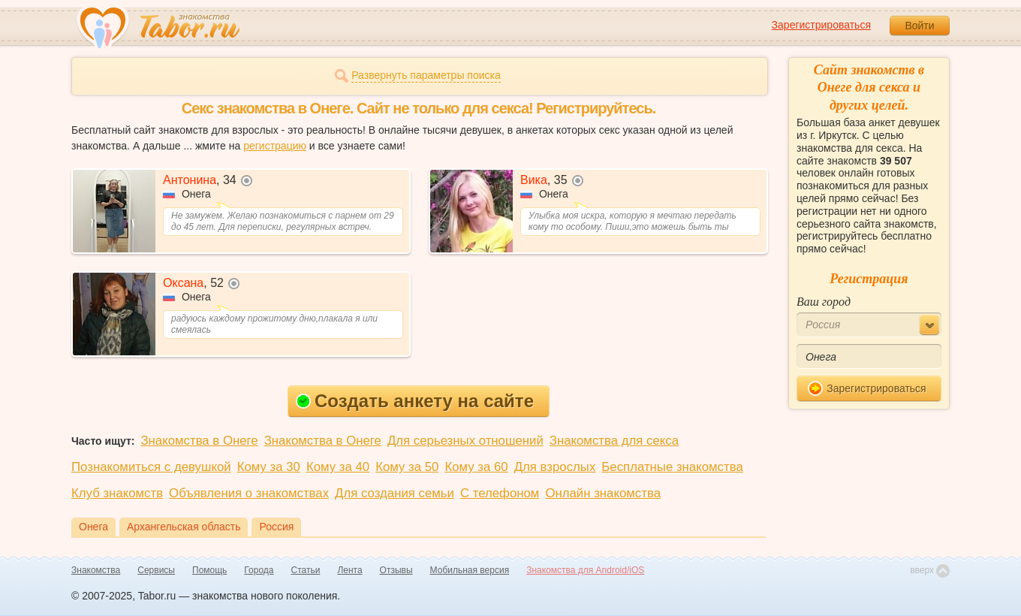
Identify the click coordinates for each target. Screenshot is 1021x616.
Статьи (306, 570)
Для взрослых (555, 467)
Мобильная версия (470, 570)
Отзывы (396, 570)
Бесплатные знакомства (671, 467)
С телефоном (499, 493)
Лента (349, 570)
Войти (919, 26)
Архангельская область (183, 527)
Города (258, 570)
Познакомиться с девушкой (151, 467)
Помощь (209, 570)
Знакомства (95, 570)
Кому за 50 (406, 467)
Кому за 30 (268, 467)
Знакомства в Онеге (199, 440)
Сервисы (156, 570)
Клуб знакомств (117, 493)
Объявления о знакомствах (249, 493)
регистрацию (274, 146)
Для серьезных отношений (465, 440)
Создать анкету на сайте (415, 401)
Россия (276, 527)
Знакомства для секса (614, 440)
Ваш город (824, 301)
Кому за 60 (475, 467)
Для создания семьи (394, 493)
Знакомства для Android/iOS (585, 570)
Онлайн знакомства (603, 493)
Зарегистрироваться (821, 25)
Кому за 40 (337, 467)
